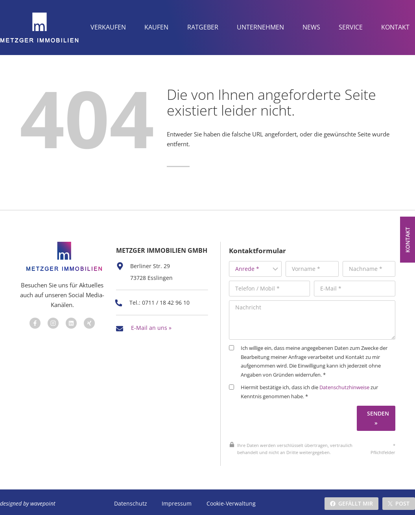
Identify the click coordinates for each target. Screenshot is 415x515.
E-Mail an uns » (151, 329)
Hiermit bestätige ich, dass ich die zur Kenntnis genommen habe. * (314, 382)
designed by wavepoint (27, 500)
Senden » (381, 408)
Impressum (176, 500)
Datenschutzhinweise (356, 378)
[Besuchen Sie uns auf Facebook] (33, 318)
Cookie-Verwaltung (230, 500)
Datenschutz (130, 500)
